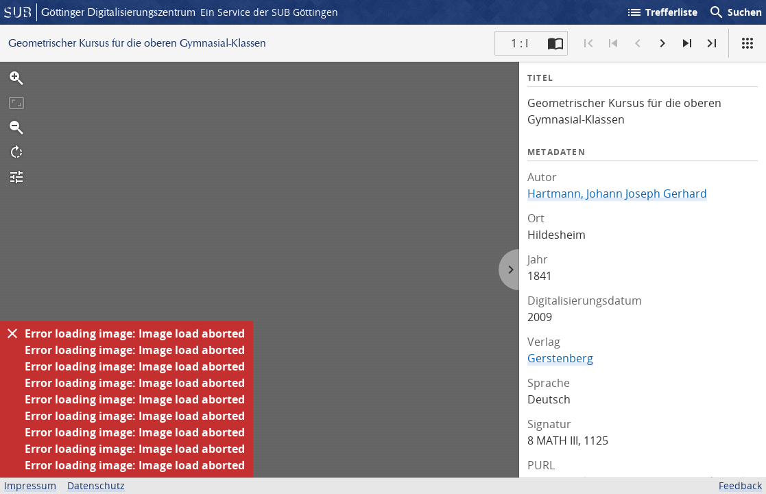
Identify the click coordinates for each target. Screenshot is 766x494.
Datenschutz (96, 485)
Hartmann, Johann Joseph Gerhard (617, 193)
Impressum (30, 485)
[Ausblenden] (12, 333)
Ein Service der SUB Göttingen (269, 12)
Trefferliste (661, 12)
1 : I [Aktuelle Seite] (519, 43)
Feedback (740, 485)
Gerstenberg (560, 358)
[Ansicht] (747, 43)
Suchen (735, 12)
